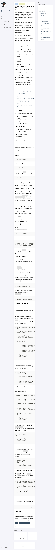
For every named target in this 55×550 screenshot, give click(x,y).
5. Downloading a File (46, 31)
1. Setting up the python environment (46, 16)
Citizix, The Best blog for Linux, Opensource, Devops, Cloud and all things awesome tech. (6, 10)
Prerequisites (42, 11)
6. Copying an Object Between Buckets (45, 34)
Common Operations (44, 21)
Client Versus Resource (47, 19)
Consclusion (42, 39)
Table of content (43, 13)
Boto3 (16, 80)
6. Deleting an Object (46, 37)
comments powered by (20, 546)
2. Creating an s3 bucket (47, 23)
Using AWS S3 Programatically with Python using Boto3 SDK (24, 7)
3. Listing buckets (46, 25)
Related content (48, 8)
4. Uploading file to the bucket (46, 29)
